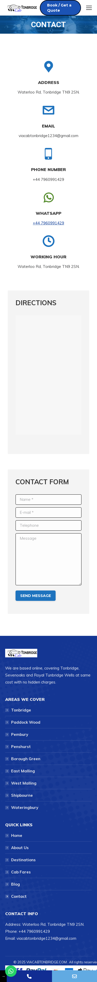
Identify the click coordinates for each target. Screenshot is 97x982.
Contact (19, 896)
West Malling (23, 783)
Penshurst (21, 746)
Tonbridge (21, 710)
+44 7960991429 (48, 222)
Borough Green (25, 758)
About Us (20, 847)
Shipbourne (22, 795)
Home (16, 835)
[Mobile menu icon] (89, 8)
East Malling (23, 770)
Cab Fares (21, 872)
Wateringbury (24, 807)
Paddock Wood (25, 722)
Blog (15, 884)
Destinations (23, 859)
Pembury (19, 734)
